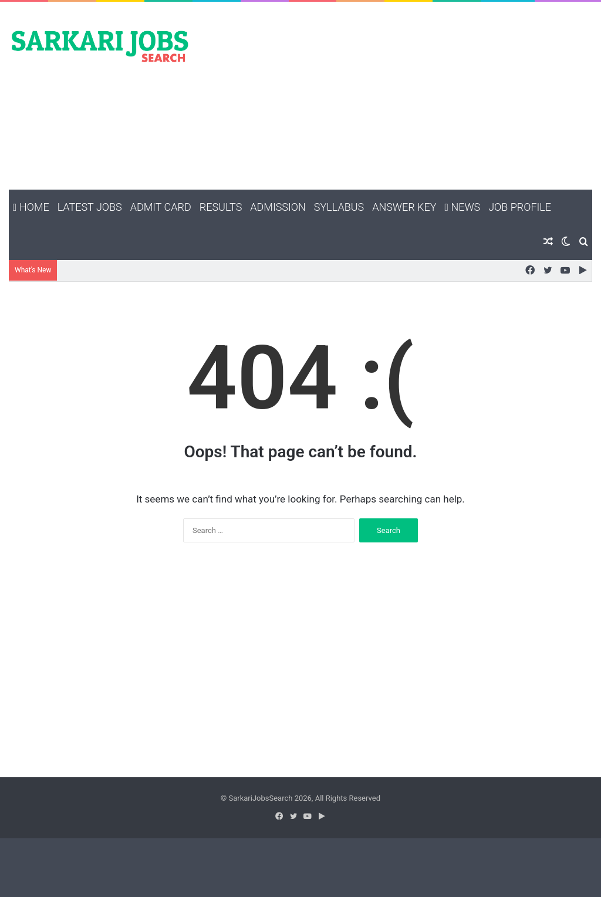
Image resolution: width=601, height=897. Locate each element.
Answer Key (404, 207)
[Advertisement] (400, 96)
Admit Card (160, 207)
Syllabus (339, 207)
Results (221, 207)
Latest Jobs (90, 207)
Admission (277, 207)
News (462, 207)
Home (31, 207)
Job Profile (519, 207)
